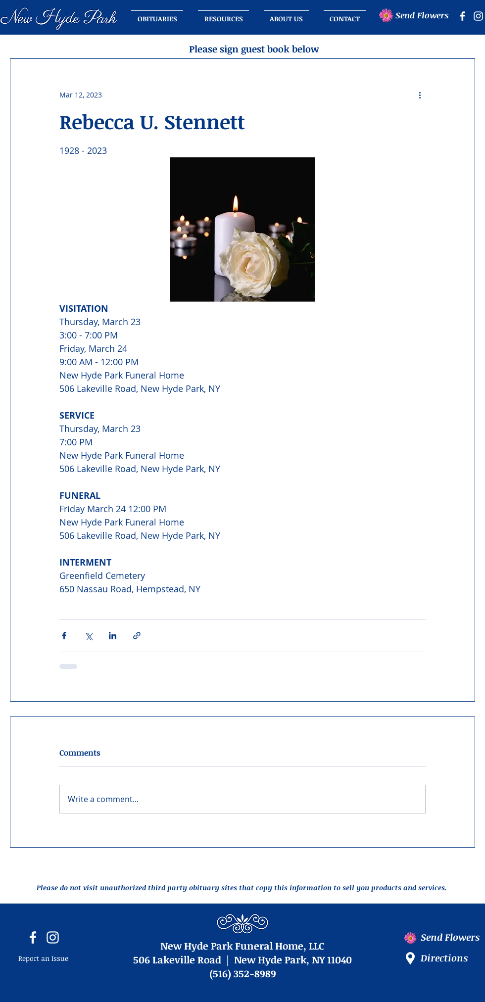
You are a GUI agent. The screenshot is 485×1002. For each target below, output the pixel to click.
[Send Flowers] (425, 15)
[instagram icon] (478, 16)
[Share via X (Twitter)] (88, 635)
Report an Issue (43, 958)
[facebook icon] (462, 16)
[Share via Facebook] (64, 635)
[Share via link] (137, 635)
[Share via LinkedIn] (112, 635)
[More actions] (420, 94)
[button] (286, 14)
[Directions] (453, 958)
